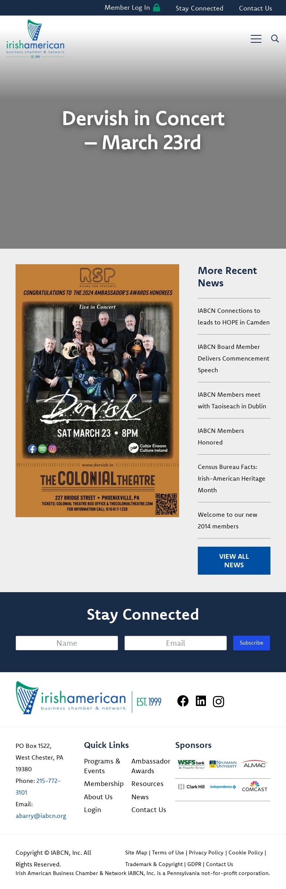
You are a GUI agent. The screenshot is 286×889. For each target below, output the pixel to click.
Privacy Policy (206, 852)
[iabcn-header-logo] (35, 38)
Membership (104, 783)
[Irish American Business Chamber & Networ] (89, 698)
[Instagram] (218, 701)
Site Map (136, 852)
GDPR (194, 864)
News (140, 796)
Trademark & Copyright (154, 864)
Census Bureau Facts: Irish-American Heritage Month (231, 478)
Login (92, 809)
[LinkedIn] (201, 701)
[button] (256, 38)
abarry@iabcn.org (41, 815)
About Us (98, 796)
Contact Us (148, 809)
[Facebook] (183, 701)
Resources (147, 783)
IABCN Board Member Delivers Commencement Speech (233, 358)
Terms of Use (168, 852)
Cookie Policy (245, 852)
